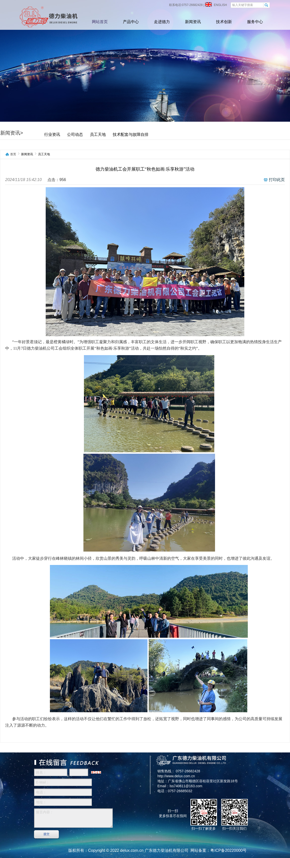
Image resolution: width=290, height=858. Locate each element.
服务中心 (255, 22)
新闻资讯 (193, 22)
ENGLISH (220, 5)
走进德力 (162, 22)
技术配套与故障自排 (130, 134)
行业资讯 (52, 134)
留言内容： (73, 818)
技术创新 (224, 22)
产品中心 (131, 22)
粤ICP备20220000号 (228, 850)
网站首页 (100, 22)
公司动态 (75, 134)
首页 (13, 154)
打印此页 (277, 180)
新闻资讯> (11, 133)
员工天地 (98, 134)
